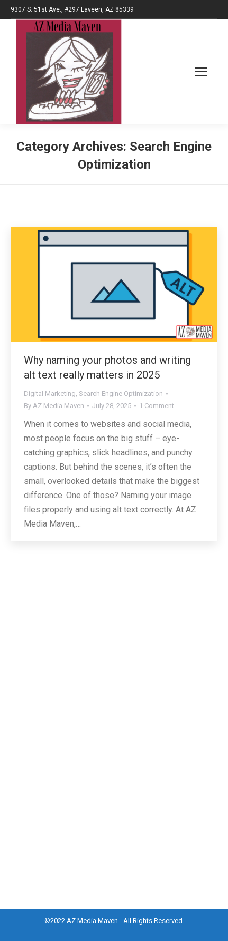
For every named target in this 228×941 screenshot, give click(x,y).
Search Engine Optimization (121, 393)
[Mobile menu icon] (189, 71)
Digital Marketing (50, 393)
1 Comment (156, 406)
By (54, 406)
